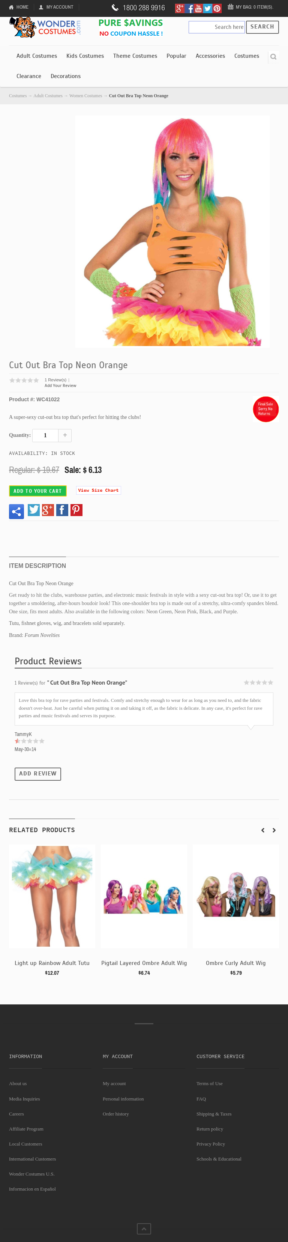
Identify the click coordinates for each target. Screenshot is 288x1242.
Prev (263, 830)
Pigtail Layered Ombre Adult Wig (144, 963)
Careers (16, 1114)
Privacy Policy (210, 1144)
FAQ (201, 1099)
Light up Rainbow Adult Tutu (52, 963)
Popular (176, 56)
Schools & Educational (219, 1159)
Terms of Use (209, 1083)
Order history (116, 1114)
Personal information (123, 1099)
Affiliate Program (26, 1129)
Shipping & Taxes (213, 1114)
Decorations (66, 76)
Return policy (209, 1129)
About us (18, 1083)
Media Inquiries (24, 1099)
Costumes (246, 56)
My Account (60, 7)
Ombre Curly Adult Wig (236, 963)
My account (114, 1083)
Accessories (210, 56)
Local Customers (25, 1144)
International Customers (32, 1159)
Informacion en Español (32, 1189)
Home (22, 7)
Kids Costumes (85, 56)
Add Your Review (60, 385)
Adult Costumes (36, 56)
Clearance (28, 76)
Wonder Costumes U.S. (32, 1174)
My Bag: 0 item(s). (254, 7)
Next (274, 830)
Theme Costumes (135, 56)
